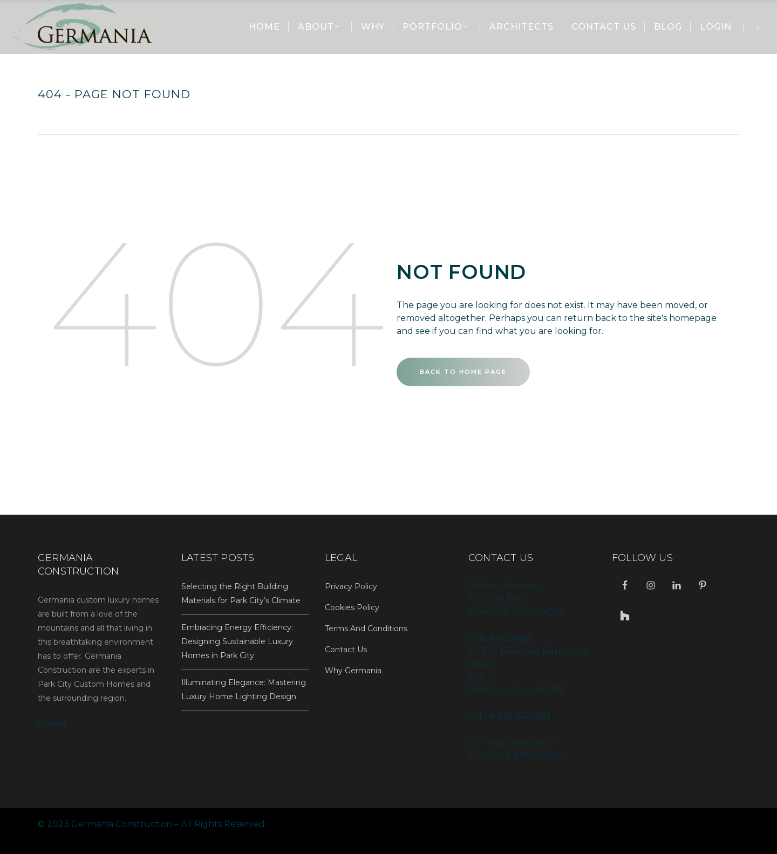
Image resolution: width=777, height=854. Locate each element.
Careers (52, 723)
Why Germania (353, 670)
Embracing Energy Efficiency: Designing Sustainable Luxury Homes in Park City (237, 641)
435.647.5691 (524, 716)
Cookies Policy (352, 607)
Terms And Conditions (366, 628)
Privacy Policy (351, 586)
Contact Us (346, 649)
